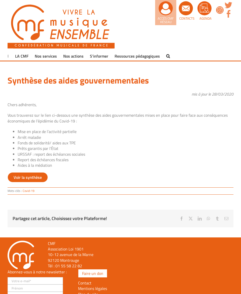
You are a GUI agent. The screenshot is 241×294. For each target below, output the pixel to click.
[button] (168, 56)
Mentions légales (92, 288)
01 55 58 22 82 (68, 266)
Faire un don (92, 273)
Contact (84, 283)
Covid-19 (29, 190)
